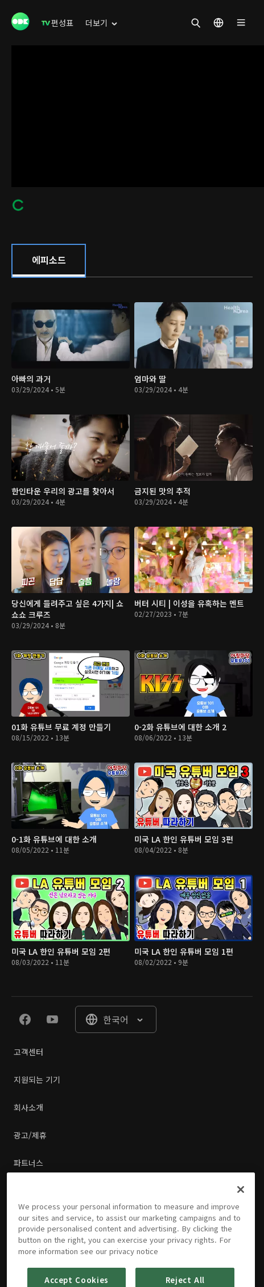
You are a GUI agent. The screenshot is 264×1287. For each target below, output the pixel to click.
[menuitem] (57, 22)
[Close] (240, 1211)
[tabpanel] (132, 636)
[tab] (49, 261)
